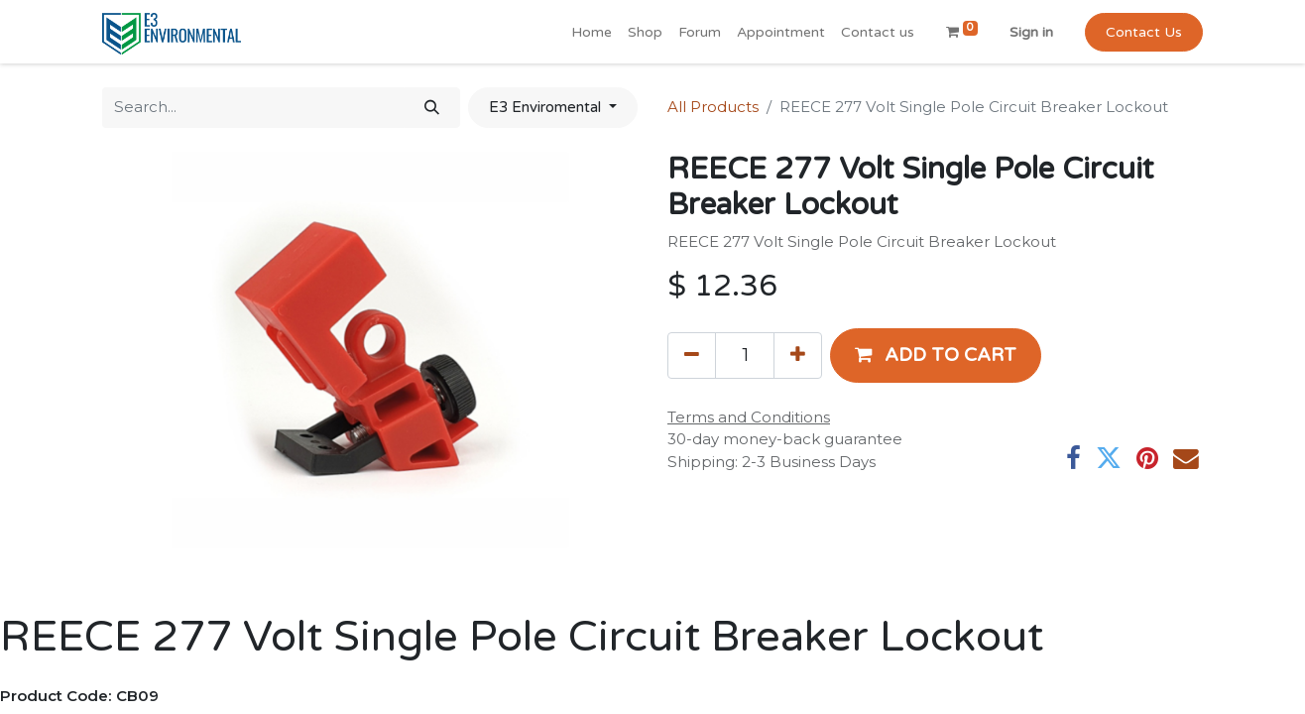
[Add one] (797, 355)
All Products (713, 106)
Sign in (1031, 32)
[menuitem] (591, 32)
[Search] (432, 107)
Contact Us (1144, 32)
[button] (935, 355)
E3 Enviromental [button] (547, 107)
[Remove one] (691, 355)
